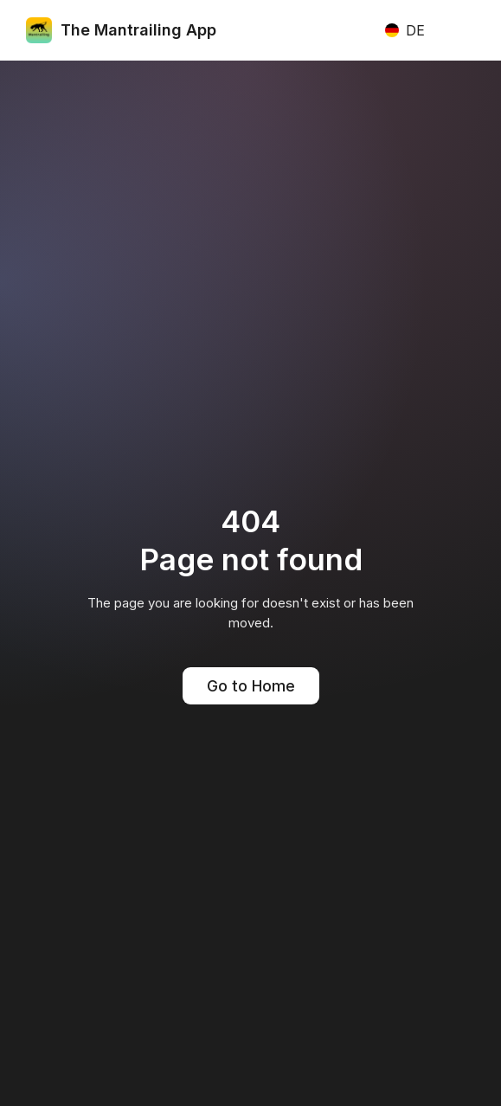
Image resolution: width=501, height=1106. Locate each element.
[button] (404, 30)
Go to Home (251, 686)
